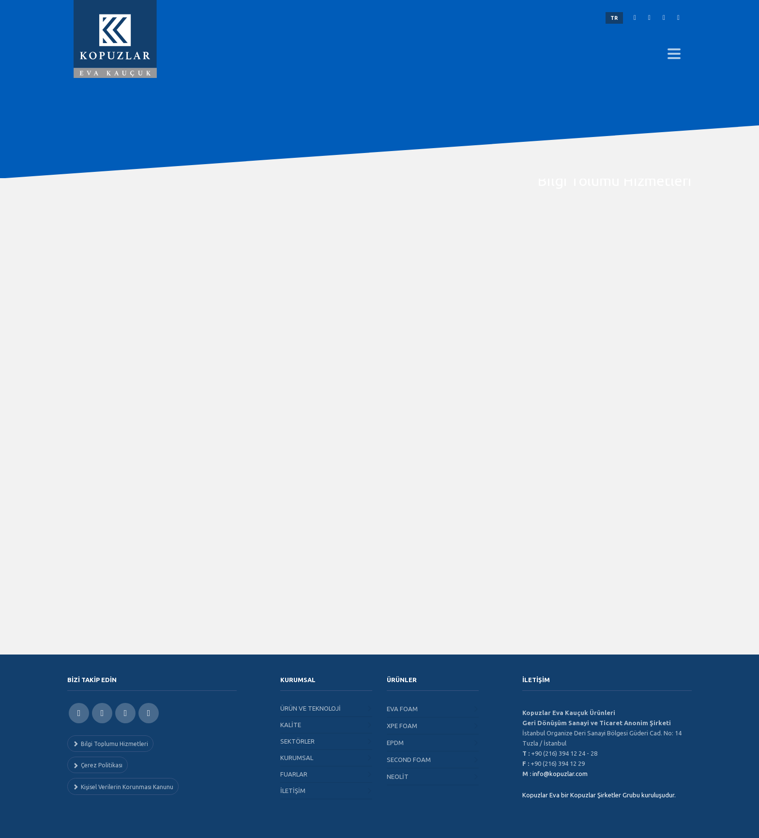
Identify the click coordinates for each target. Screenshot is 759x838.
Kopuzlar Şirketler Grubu (605, 795)
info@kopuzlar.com (560, 773)
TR (614, 18)
